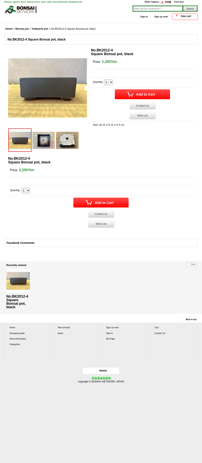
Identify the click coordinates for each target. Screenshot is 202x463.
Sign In (144, 16)
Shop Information (17, 339)
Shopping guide (17, 333)
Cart (156, 327)
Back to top (191, 319)
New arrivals (64, 327)
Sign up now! (161, 16)
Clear (193, 264)
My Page (110, 339)
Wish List (142, 115)
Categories (14, 344)
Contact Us (142, 105)
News (60, 333)
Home (12, 327)
